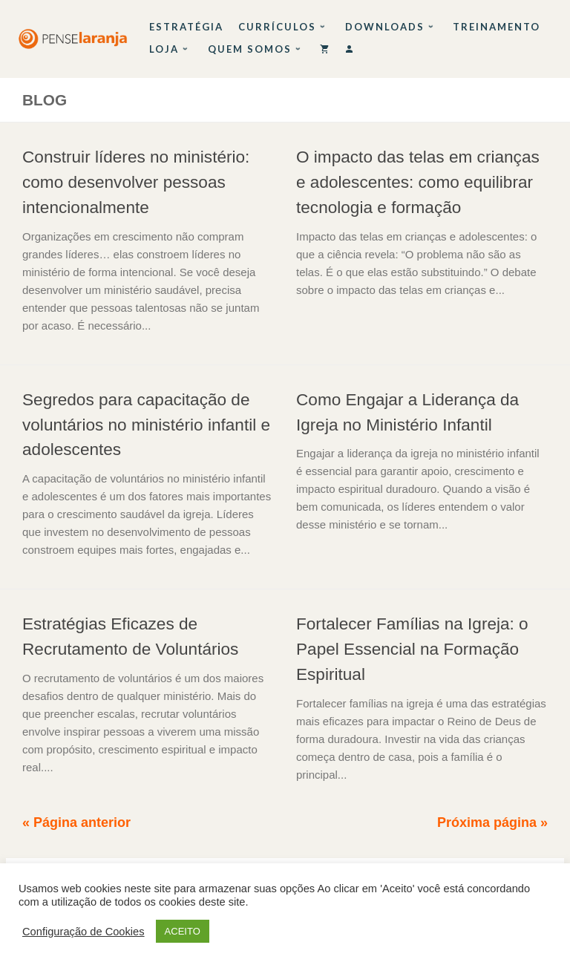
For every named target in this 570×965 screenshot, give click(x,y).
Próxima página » (492, 822)
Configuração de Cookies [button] (83, 932)
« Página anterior (76, 822)
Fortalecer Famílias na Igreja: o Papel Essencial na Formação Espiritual (412, 649)
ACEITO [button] (182, 931)
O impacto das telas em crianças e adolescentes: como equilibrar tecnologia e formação (418, 182)
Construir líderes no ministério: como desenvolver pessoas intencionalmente (135, 182)
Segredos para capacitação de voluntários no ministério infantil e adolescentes (146, 424)
